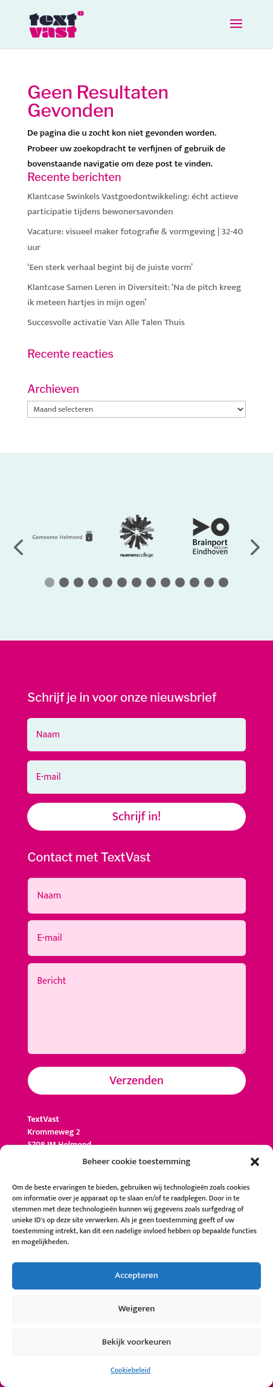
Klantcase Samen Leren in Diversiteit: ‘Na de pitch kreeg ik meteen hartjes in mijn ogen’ (134, 295)
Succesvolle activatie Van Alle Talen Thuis (106, 322)
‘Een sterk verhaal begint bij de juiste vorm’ (110, 267)
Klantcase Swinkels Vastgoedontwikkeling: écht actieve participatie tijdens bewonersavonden (132, 204)
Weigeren (136, 1308)
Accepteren (136, 1275)
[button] (255, 1162)
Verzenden (136, 1080)
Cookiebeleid (130, 1370)
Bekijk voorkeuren (137, 1341)
